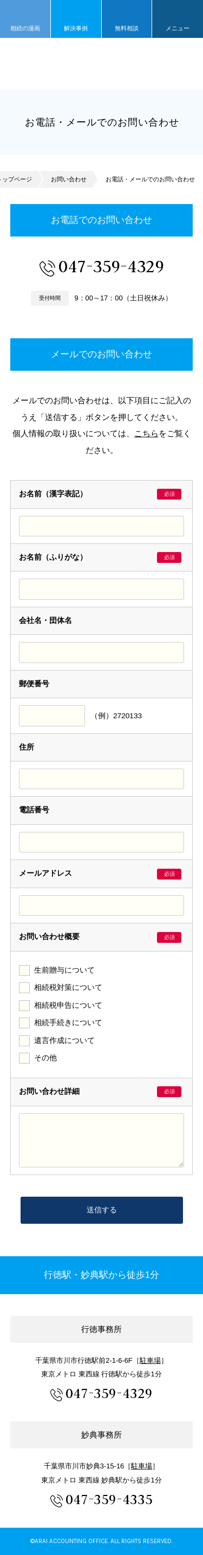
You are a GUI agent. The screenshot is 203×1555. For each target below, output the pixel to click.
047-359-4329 (111, 266)
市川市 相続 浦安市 (102, 64)
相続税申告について (68, 1005)
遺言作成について (64, 1040)
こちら (146, 433)
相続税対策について (68, 987)
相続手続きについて (68, 1023)
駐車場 (150, 1360)
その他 (45, 1058)
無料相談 (127, 28)
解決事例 (76, 28)
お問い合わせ (69, 179)
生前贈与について (64, 970)
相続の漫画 (25, 28)
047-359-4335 (109, 1499)
